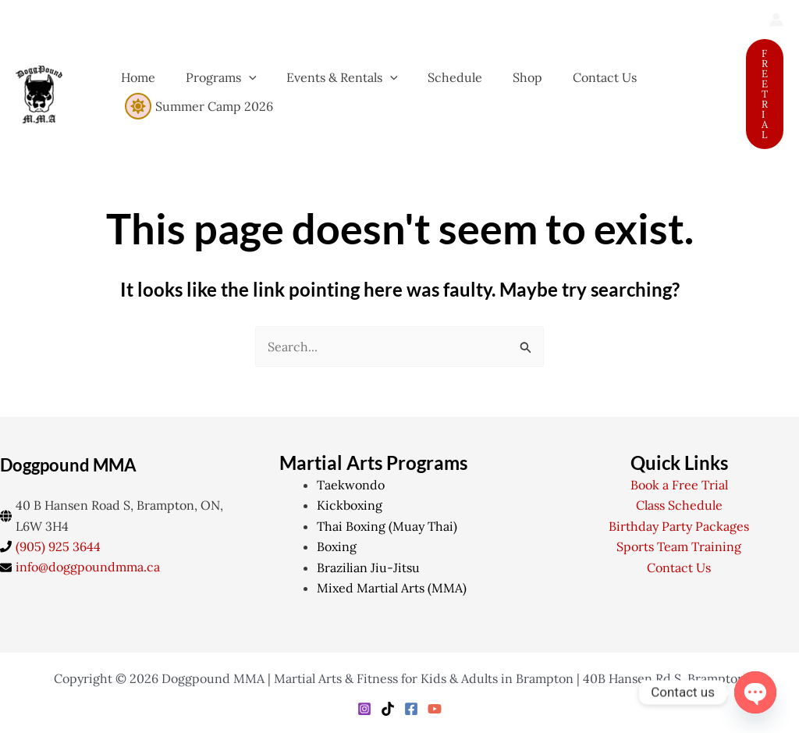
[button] (764, 94)
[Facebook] (411, 709)
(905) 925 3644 (58, 546)
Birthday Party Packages (679, 526)
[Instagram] (364, 709)
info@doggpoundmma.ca (88, 567)
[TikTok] (388, 709)
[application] (241, 77)
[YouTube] (435, 709)
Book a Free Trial (679, 485)
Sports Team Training (678, 546)
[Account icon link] (776, 19)
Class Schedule (679, 505)
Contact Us (679, 567)
